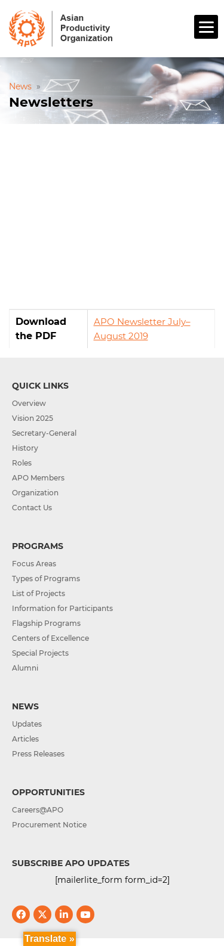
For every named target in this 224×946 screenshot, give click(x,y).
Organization (35, 492)
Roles (22, 462)
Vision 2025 (32, 418)
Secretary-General (44, 433)
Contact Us (32, 507)
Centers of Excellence (50, 638)
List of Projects (38, 593)
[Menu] (206, 27)
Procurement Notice (49, 824)
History (25, 447)
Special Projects (40, 653)
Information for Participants (62, 608)
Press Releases (38, 753)
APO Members (38, 477)
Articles (25, 738)
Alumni (25, 667)
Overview (29, 403)
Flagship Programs (46, 623)
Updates (27, 723)
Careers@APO (37, 809)
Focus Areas (34, 563)
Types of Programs (46, 578)
